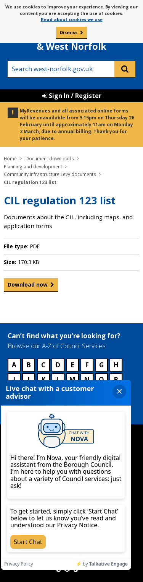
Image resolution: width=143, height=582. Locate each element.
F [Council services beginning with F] (87, 364)
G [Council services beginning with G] (101, 364)
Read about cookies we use (72, 19)
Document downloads (50, 158)
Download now (28, 286)
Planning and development (33, 166)
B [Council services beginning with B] (28, 364)
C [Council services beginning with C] (43, 364)
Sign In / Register (71, 95)
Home (10, 158)
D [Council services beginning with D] (57, 364)
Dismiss (68, 32)
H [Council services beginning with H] (116, 364)
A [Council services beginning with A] (14, 364)
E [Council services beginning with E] (72, 364)
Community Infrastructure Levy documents (50, 174)
